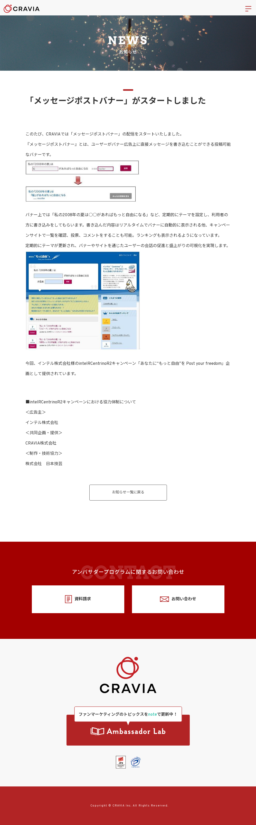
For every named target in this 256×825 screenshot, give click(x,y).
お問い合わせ (178, 599)
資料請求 (78, 599)
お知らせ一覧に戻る (128, 492)
